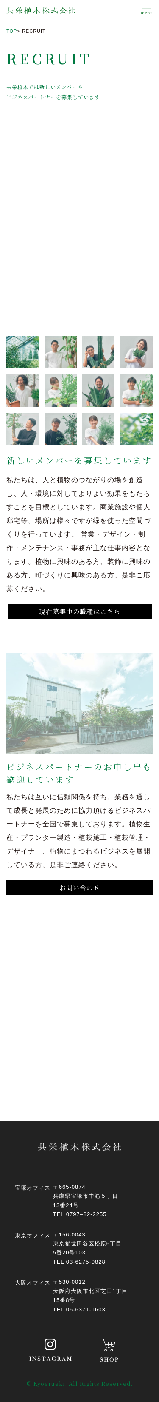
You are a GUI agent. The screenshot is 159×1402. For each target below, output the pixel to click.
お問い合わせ (79, 887)
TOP (11, 31)
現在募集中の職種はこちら (79, 611)
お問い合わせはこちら (83, 1033)
